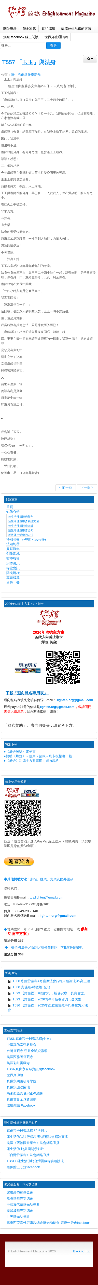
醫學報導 (13, 558)
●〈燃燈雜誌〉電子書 (20, 751)
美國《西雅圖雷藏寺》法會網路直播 (33, 1143)
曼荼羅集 (13, 549)
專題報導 (13, 578)
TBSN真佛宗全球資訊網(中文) (29, 1039)
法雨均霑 (13, 544)
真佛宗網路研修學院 (21, 1081)
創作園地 (13, 554)
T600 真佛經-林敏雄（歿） (30, 987)
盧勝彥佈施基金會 (20, 1192)
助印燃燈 (48, 28)
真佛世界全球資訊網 (21, 1099)
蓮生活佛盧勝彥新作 (26, 75)
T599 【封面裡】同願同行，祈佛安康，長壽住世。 (47, 993)
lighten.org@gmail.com (75, 700)
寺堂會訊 (13, 568)
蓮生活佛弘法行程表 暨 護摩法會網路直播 (37, 1137)
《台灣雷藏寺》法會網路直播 (28, 1155)
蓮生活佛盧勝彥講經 (20, 525)
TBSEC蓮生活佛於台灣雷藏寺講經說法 (35, 1161)
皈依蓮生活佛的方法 (76, 28)
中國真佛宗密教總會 (21, 1045)
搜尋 (53, 45)
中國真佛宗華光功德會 (23, 1204)
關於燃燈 (10, 28)
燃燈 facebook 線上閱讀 (20, 37)
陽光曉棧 (13, 573)
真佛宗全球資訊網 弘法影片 (27, 1131)
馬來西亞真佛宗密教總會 (25, 1093)
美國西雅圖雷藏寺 (20, 1057)
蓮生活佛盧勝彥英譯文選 (23, 521)
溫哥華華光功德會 (20, 1198)
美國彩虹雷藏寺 (18, 1063)
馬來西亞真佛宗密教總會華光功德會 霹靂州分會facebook (48, 1223)
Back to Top (81, 1251)
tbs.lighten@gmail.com (46, 897)
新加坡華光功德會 (20, 1210)
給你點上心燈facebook (23, 1167)
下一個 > (86, 487)
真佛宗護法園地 (18, 1087)
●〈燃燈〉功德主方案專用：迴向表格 (31, 761)
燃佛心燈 (13, 512)
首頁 (9, 507)
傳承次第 (29, 28)
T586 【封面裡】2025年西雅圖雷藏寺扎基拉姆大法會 (48, 1007)
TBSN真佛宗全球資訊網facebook (31, 1069)
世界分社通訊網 (56, 37)
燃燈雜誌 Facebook (21, 1105)
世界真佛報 (15, 1075)
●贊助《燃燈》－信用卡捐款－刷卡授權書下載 (38, 756)
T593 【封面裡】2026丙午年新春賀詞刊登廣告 (44, 999)
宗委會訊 (13, 563)
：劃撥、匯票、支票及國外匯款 (38, 879)
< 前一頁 (65, 487)
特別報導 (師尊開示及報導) (26, 539)
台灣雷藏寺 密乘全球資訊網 (27, 1051)
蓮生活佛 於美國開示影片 (25, 1149)
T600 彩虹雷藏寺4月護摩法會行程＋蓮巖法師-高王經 (49, 981)
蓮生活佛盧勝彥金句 (20, 530)
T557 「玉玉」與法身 (29, 62)
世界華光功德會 (18, 1217)
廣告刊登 (13, 582)
